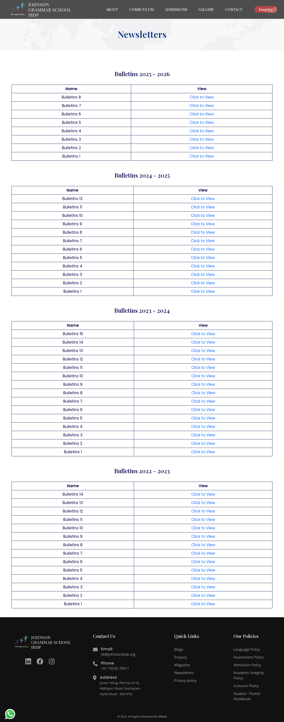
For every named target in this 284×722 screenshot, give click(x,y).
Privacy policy (185, 680)
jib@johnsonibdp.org (118, 654)
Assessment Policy (248, 657)
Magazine (182, 665)
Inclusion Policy (246, 685)
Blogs (178, 649)
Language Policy (246, 649)
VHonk (162, 716)
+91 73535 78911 (115, 668)
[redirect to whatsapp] (10, 714)
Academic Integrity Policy (248, 675)
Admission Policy (247, 665)
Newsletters (184, 672)
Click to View (202, 97)
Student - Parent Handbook (246, 696)
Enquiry (268, 9)
